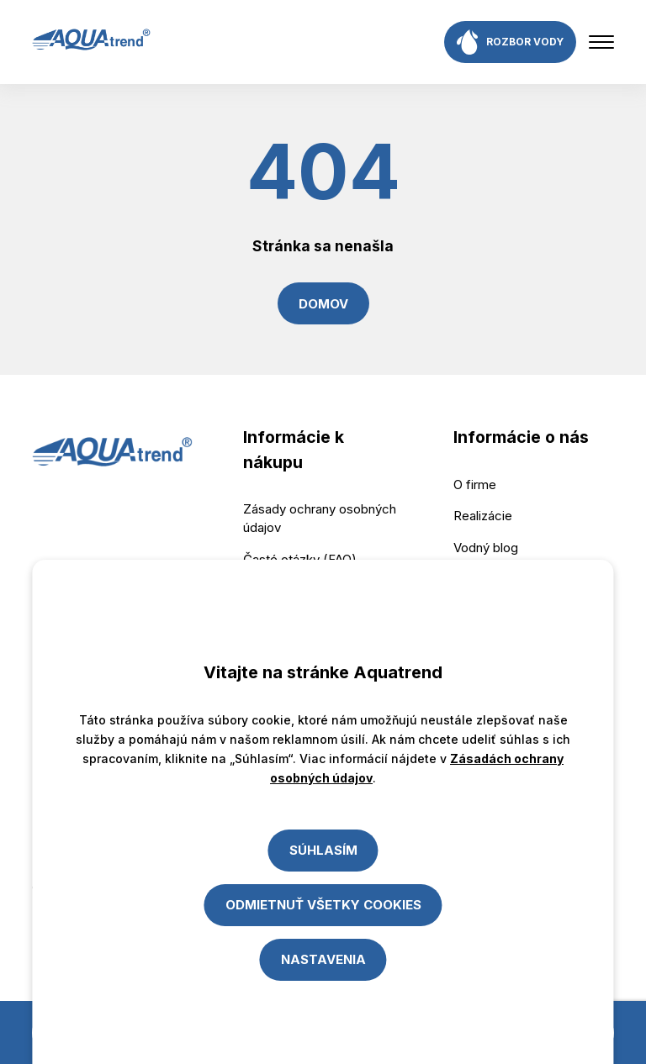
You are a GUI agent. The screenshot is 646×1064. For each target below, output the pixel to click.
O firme (474, 484)
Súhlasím (323, 850)
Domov (323, 304)
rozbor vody (510, 42)
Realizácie (482, 516)
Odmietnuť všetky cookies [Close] (323, 905)
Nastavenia (323, 959)
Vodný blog (485, 548)
